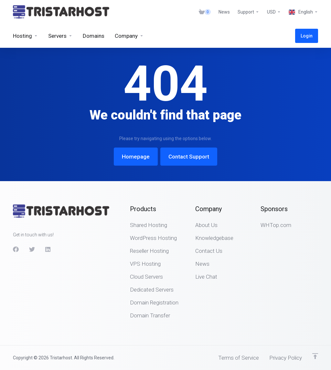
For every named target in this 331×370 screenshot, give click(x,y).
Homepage (136, 156)
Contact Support (188, 156)
